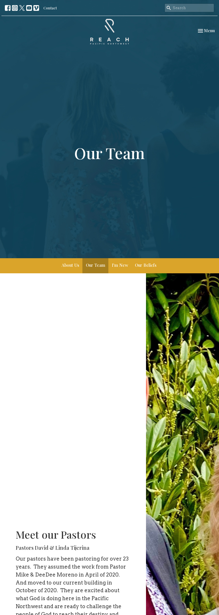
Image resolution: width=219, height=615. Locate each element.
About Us (70, 265)
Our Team (95, 265)
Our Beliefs (146, 265)
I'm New (120, 265)
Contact (50, 7)
